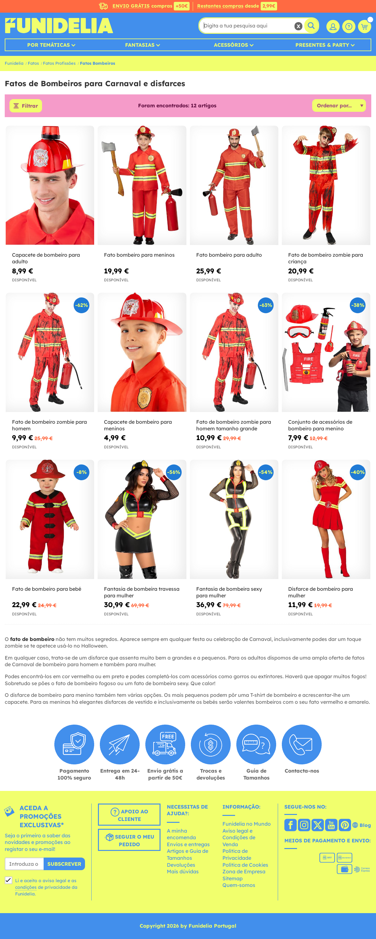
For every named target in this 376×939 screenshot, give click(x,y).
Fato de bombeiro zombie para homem (49, 425)
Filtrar (30, 106)
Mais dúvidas (183, 871)
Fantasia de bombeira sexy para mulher (229, 592)
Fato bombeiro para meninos (139, 255)
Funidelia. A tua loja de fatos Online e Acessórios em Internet (59, 25)
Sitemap (232, 878)
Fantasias (140, 44)
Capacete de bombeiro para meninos (138, 425)
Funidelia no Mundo (246, 824)
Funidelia (14, 63)
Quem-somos (238, 885)
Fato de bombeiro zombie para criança (325, 258)
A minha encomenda (181, 834)
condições (26, 887)
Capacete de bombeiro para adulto (46, 258)
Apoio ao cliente (129, 815)
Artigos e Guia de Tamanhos (187, 854)
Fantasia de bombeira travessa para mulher (141, 592)
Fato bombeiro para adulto (229, 255)
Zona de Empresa (243, 871)
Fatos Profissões (59, 63)
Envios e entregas (188, 844)
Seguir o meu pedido (129, 840)
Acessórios (231, 44)
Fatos (33, 63)
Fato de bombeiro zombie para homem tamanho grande (233, 425)
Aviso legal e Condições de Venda (238, 837)
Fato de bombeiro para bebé (46, 589)
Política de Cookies (245, 865)
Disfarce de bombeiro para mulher (320, 592)
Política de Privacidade (236, 854)
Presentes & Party (322, 44)
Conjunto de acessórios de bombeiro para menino (320, 425)
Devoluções (181, 865)
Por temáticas (48, 44)
